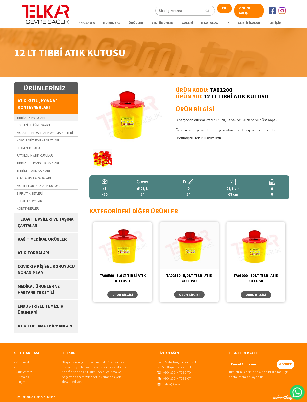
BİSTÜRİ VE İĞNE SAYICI (33, 125)
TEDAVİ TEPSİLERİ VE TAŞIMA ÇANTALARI (45, 222)
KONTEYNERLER (28, 208)
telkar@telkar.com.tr (177, 384)
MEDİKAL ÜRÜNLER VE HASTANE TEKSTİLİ (39, 289)
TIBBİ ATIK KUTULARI (31, 117)
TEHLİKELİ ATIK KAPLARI (33, 170)
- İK (16, 367)
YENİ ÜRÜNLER (162, 23)
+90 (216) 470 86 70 (177, 372)
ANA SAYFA (87, 23)
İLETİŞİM (275, 23)
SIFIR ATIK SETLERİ (30, 193)
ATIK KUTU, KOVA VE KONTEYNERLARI (38, 104)
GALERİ (187, 23)
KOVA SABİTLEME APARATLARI (38, 140)
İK (228, 23)
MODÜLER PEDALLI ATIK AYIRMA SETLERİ (45, 132)
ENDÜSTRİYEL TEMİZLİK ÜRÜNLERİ (40, 309)
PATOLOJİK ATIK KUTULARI (35, 155)
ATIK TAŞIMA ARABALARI (34, 178)
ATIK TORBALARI (33, 253)
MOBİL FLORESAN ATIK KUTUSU (39, 186)
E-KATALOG (209, 23)
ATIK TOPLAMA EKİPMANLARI (45, 326)
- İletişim (20, 382)
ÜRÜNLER (136, 23)
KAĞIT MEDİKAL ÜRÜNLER (42, 239)
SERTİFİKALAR (249, 23)
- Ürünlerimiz (23, 372)
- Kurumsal (21, 362)
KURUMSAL (111, 23)
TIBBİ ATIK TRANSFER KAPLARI (38, 163)
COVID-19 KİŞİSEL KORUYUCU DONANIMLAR (46, 269)
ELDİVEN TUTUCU (28, 148)
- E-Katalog (21, 377)
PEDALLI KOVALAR (29, 201)
